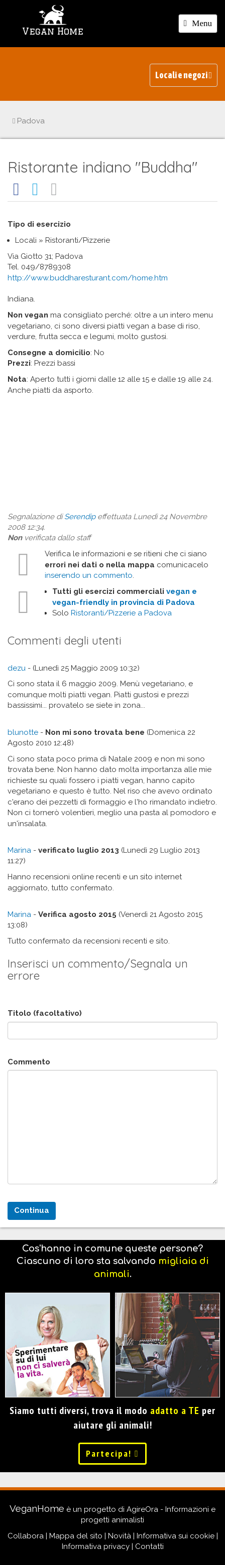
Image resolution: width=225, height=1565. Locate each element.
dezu (17, 668)
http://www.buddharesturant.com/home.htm (88, 277)
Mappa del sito (75, 1535)
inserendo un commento (89, 575)
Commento (29, 1061)
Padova (29, 120)
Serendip (79, 516)
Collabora (26, 1535)
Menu (200, 25)
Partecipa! (112, 1453)
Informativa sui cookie (175, 1535)
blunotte (23, 732)
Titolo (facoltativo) (45, 1013)
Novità (119, 1535)
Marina (19, 850)
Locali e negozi (183, 75)
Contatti (149, 1546)
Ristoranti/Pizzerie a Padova (121, 612)
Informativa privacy (96, 1546)
